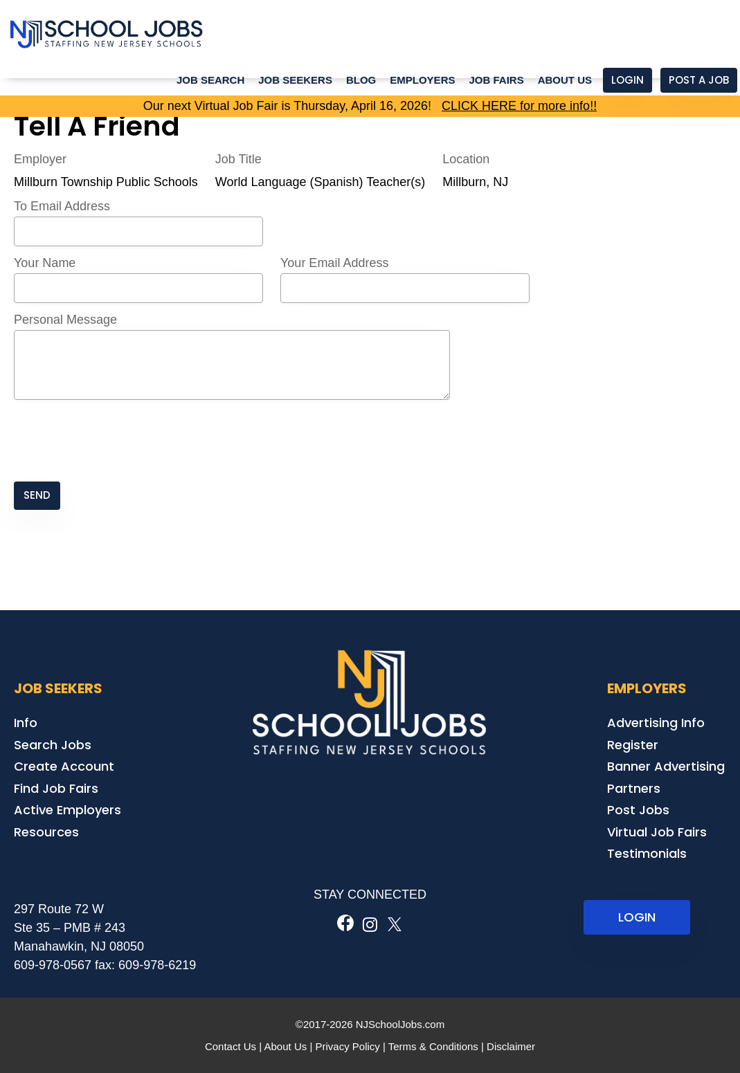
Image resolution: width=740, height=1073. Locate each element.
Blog (361, 80)
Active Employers (67, 809)
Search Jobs (52, 744)
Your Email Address (334, 263)
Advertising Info (656, 722)
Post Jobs (638, 809)
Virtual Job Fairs (657, 832)
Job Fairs (496, 80)
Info (25, 722)
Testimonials (647, 853)
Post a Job (699, 80)
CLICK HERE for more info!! (519, 106)
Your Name (44, 263)
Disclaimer (511, 1046)
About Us (565, 80)
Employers (422, 80)
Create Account (64, 766)
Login (627, 80)
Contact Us (230, 1046)
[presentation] (119, 442)
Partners (633, 788)
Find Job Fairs (56, 788)
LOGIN (637, 917)
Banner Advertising (666, 766)
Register (632, 744)
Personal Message (65, 320)
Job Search (210, 80)
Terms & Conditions (433, 1046)
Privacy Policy (347, 1046)
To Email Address (62, 206)
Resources (46, 832)
